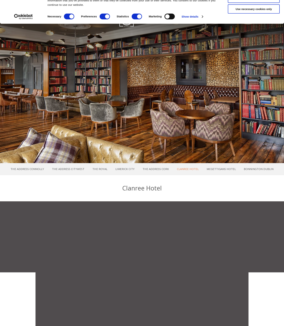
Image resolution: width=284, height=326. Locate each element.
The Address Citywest (68, 169)
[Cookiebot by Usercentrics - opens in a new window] (23, 38)
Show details (190, 38)
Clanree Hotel (188, 169)
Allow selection (254, 19)
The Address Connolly (27, 169)
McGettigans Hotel (221, 169)
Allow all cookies (254, 9)
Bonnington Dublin (258, 169)
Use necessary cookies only (254, 30)
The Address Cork (156, 169)
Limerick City (125, 169)
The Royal (99, 169)
